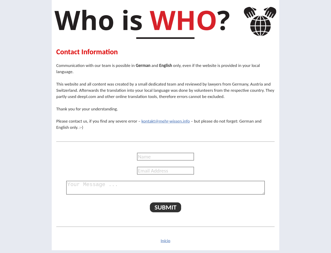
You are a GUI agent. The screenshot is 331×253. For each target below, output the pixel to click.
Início (165, 243)
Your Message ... (165, 189)
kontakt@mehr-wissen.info (165, 121)
